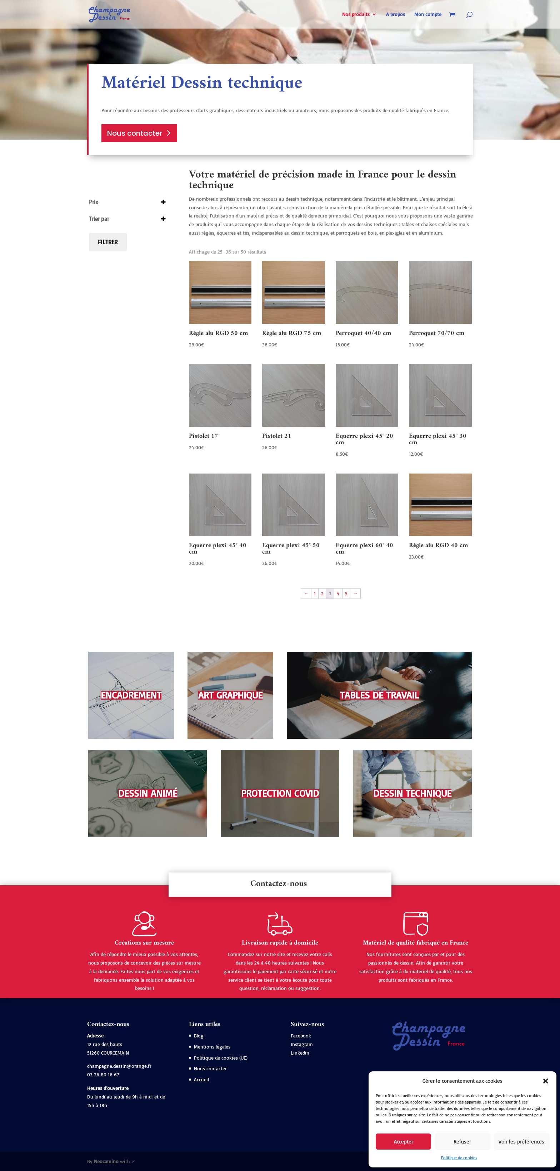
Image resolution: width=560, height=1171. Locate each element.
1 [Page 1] (315, 593)
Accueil (201, 1079)
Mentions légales (212, 1047)
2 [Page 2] (322, 593)
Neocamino (106, 1161)
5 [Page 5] (346, 593)
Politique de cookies (459, 1157)
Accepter (403, 1141)
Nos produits (356, 14)
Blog (199, 1035)
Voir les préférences (521, 1141)
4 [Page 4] (338, 593)
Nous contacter (134, 133)
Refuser (462, 1141)
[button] (545, 1081)
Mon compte (427, 14)
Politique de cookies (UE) (221, 1058)
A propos (395, 14)
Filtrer (108, 242)
